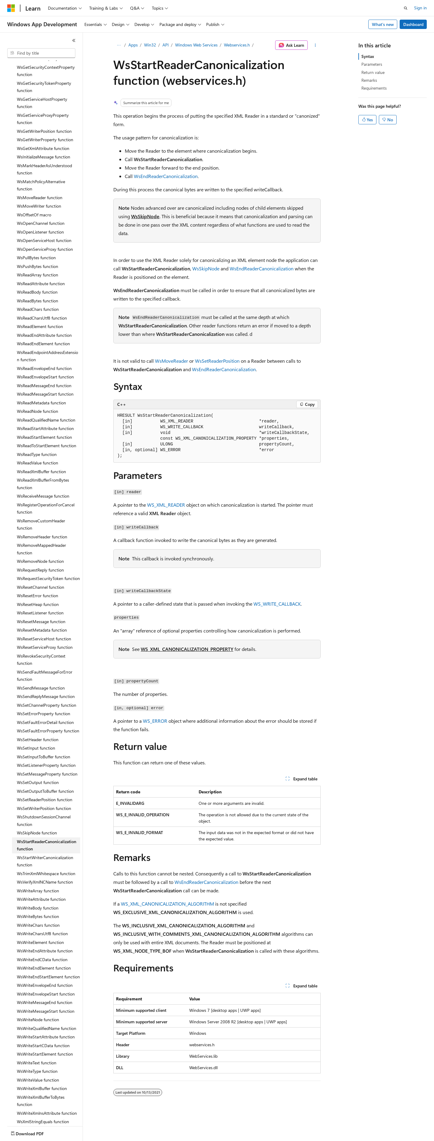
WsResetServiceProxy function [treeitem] (45, 626)
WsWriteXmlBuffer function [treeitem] (42, 1067)
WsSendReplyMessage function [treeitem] (46, 675)
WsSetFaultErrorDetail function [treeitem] (45, 701)
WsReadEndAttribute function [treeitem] (44, 314)
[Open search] (406, 8)
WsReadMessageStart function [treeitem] (45, 373)
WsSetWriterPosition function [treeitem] (44, 787)
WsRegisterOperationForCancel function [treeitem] (45, 487)
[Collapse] (74, 40)
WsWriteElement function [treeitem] (40, 921)
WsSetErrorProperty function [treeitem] (43, 693)
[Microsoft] (11, 8)
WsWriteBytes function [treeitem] (38, 895)
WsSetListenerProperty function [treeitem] (46, 744)
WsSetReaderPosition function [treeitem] (44, 779)
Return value (373, 72)
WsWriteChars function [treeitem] (38, 904)
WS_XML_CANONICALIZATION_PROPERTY (187, 649)
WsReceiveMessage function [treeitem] (43, 475)
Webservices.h (237, 45)
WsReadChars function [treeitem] (38, 288)
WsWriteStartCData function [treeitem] (43, 1025)
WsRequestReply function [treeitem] (40, 549)
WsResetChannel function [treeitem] (40, 566)
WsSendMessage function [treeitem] (41, 667)
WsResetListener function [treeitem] (40, 592)
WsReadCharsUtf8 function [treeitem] (42, 297)
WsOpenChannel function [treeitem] (40, 202)
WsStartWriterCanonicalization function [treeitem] (45, 840)
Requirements (374, 88)
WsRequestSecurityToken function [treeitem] (48, 557)
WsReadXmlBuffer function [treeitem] (41, 451)
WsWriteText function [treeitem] (36, 1042)
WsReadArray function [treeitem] (37, 254)
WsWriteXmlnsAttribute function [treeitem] (47, 1092)
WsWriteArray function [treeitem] (38, 870)
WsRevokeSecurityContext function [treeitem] (41, 638)
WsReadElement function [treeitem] (40, 305)
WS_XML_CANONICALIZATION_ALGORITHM (167, 903)
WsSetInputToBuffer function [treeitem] (43, 736)
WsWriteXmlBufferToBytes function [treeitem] (40, 1080)
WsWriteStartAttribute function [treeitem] (46, 1016)
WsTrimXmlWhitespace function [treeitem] (46, 853)
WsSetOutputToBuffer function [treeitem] (45, 770)
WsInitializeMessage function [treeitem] (43, 136)
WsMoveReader (171, 361)
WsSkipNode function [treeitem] (37, 812)
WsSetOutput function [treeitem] (38, 761)
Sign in (420, 8)
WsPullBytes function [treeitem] (36, 237)
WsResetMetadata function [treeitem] (42, 609)
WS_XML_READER (166, 505)
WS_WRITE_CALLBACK (277, 604)
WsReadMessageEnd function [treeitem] (44, 365)
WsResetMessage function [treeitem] (41, 601)
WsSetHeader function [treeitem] (37, 719)
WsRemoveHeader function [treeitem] (42, 516)
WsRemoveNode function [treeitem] (40, 540)
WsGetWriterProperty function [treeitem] (45, 119)
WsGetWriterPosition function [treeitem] (44, 110)
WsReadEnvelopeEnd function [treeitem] (44, 347)
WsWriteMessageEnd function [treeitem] (44, 981)
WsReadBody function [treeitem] (37, 271)
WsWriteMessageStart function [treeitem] (45, 990)
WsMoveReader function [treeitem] (39, 177)
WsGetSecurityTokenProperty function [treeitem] (44, 66)
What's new (383, 24)
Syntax (367, 56)
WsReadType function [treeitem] (37, 433)
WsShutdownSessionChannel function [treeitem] (44, 799)
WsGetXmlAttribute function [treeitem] (43, 127)
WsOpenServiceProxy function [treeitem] (45, 228)
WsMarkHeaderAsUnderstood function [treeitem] (44, 148)
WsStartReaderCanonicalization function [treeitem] (46, 824)
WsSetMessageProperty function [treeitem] (47, 753)
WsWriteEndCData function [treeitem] (42, 939)
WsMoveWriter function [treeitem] (39, 185)
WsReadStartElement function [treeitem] (44, 416)
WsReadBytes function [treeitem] (37, 280)
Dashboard (413, 24)
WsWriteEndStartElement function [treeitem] (48, 956)
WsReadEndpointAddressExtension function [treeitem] (47, 335)
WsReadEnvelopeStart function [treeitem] (45, 356)
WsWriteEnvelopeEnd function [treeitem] (45, 964)
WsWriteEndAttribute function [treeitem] (45, 930)
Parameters (371, 64)
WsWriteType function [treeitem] (37, 1050)
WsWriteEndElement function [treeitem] (44, 947)
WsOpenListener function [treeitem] (40, 211)
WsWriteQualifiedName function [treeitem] (46, 1007)
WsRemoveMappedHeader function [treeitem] (41, 528)
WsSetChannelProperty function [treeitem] (46, 684)
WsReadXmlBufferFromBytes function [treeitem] (43, 463)
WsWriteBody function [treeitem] (37, 887)
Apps (133, 45)
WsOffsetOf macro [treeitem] (34, 194)
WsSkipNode (145, 216)
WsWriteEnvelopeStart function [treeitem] (46, 973)
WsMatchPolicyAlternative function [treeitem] (41, 164)
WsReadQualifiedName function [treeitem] (46, 399)
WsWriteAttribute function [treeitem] (41, 878)
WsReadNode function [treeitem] (37, 390)
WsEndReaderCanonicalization (166, 176)
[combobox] (41, 53)
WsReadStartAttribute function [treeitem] (45, 407)
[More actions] (315, 45)
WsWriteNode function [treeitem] (38, 999)
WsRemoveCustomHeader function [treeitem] (41, 503)
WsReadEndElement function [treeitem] (43, 323)
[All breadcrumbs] (118, 45)
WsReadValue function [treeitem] (37, 442)
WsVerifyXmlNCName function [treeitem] (45, 861)
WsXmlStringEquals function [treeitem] (43, 1101)
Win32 (150, 45)
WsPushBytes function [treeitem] (37, 245)
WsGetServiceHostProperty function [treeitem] (42, 82)
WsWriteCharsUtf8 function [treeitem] (42, 913)
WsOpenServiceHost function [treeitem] (44, 219)
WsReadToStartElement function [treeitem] (46, 425)
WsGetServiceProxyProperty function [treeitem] (43, 98)
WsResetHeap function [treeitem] (38, 583)
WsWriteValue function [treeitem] (38, 1059)
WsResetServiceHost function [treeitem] (44, 618)
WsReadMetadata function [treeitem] (41, 382)
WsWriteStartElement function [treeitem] (45, 1033)
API (165, 45)
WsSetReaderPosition (217, 361)
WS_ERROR (155, 721)
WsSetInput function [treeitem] (36, 727)
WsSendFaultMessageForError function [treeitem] (44, 654)
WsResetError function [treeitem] (37, 575)
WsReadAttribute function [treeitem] (41, 263)
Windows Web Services (196, 45)
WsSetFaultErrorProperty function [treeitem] (48, 710)
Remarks (369, 80)
